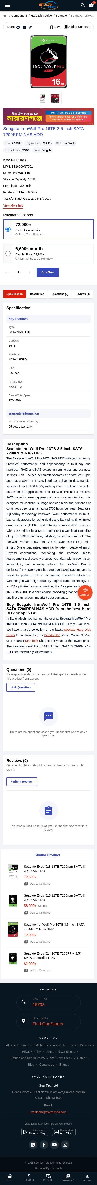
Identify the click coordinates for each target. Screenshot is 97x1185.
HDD (25, 592)
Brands (64, 1064)
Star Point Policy (61, 1058)
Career (81, 1058)
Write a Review (21, 781)
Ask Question (21, 687)
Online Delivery (81, 1045)
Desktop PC (52, 635)
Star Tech (31, 640)
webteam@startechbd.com (48, 1112)
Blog (31, 1064)
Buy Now (47, 272)
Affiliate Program (17, 1045)
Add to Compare (76, 27)
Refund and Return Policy (28, 1058)
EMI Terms (41, 1045)
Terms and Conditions (60, 1051)
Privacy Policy (31, 1051)
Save (55, 27)
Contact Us (46, 1064)
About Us (59, 1045)
